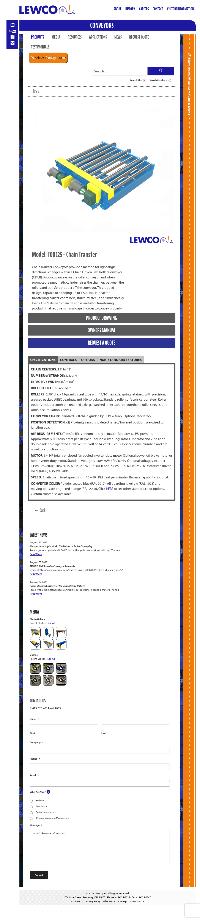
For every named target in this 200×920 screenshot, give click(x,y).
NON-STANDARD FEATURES (120, 360)
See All (51, 623)
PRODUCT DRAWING (101, 318)
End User (40, 800)
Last (103, 733)
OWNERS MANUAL (101, 330)
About (117, 9)
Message (36, 825)
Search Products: (160, 80)
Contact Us (77, 901)
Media (56, 37)
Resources (75, 37)
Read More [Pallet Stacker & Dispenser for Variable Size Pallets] (36, 593)
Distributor (41, 806)
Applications (98, 37)
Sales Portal (109, 901)
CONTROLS (68, 360)
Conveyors (102, 25)
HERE (109, 488)
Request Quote (139, 37)
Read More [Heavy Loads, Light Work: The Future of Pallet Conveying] (36, 554)
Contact (158, 9)
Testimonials (40, 47)
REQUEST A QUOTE (101, 342)
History (130, 9)
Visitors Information (180, 9)
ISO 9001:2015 (136, 901)
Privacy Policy (93, 901)
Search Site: (138, 80)
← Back (33, 91)
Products (37, 37)
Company (36, 742)
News (118, 37)
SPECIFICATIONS (43, 360)
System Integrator (45, 812)
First (32, 733)
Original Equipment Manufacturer (53, 817)
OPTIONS (88, 360)
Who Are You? (38, 791)
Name (34, 719)
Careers (144, 9)
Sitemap (122, 901)
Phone (35, 758)
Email (34, 775)
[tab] (43, 359)
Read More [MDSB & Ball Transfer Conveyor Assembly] (36, 573)
